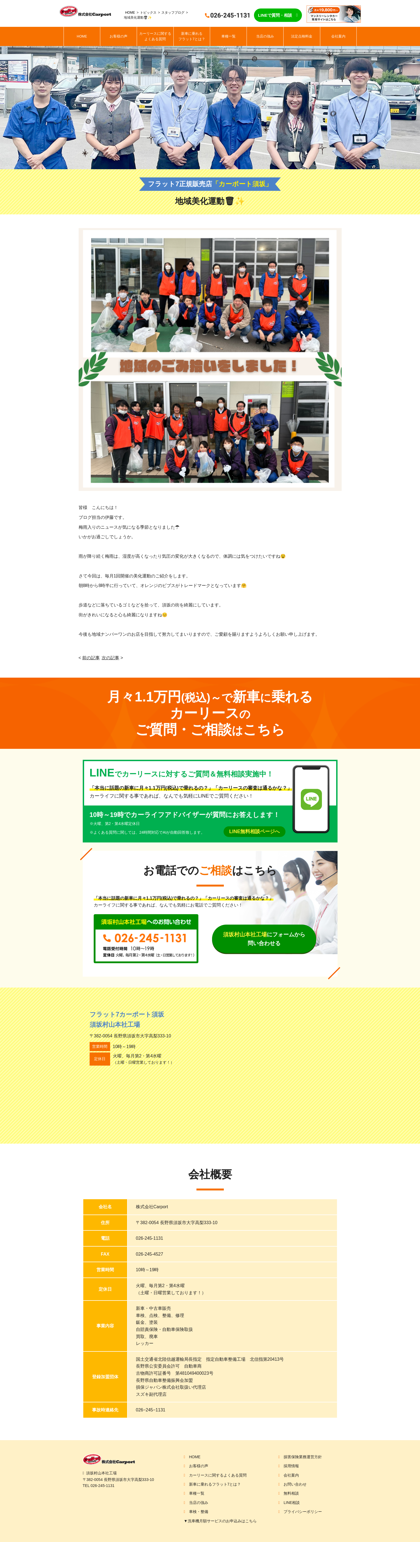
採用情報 (291, 1466)
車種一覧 (228, 36)
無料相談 (291, 1493)
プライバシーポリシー (303, 1511)
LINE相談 (292, 1502)
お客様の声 (118, 36)
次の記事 (110, 657)
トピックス (148, 13)
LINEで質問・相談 (275, 15)
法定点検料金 (301, 36)
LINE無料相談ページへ (254, 831)
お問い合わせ (295, 1484)
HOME (130, 13)
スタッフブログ (172, 13)
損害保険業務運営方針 (303, 1457)
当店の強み (265, 36)
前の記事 (91, 657)
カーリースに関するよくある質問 (155, 36)
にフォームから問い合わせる (264, 938)
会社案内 (338, 36)
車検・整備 (198, 1511)
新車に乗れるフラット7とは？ (191, 36)
